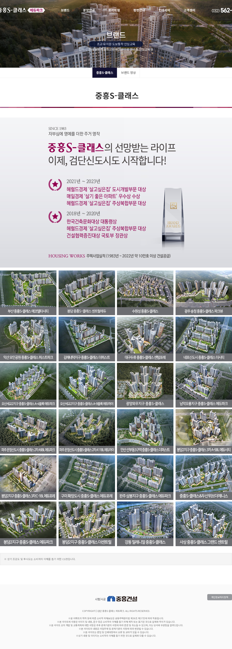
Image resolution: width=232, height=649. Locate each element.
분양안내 (89, 10)
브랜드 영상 (128, 72)
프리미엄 (114, 10)
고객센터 (189, 10)
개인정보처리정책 (219, 597)
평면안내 (139, 10)
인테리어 (164, 10)
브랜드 (65, 10)
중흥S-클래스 (104, 72)
